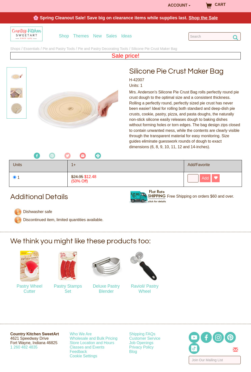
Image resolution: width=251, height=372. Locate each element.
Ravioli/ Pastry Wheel (144, 289)
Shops (15, 49)
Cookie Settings (83, 356)
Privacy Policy (141, 347)
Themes (81, 36)
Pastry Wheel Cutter (29, 289)
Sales (111, 36)
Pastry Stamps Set (68, 289)
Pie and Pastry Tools (59, 49)
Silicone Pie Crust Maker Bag (154, 49)
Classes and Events (87, 347)
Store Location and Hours (92, 343)
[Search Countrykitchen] (214, 36)
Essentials (32, 49)
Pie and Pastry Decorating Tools (103, 49)
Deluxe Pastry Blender (106, 289)
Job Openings (141, 343)
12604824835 (24, 347)
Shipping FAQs (142, 334)
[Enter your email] (215, 360)
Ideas (126, 36)
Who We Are (81, 334)
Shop (64, 36)
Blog (133, 351)
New (97, 36)
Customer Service (144, 338)
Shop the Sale (203, 17)
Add (205, 178)
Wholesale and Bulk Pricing (94, 338)
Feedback (78, 351)
